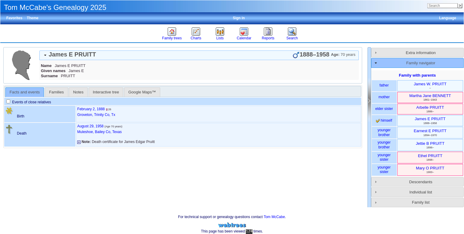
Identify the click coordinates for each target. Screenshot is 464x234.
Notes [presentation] (78, 92)
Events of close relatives (28, 102)
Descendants (420, 182)
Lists (220, 38)
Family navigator (420, 63)
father (384, 85)
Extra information (421, 52)
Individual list (420, 192)
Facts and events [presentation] (25, 92)
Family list (421, 202)
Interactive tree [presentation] (106, 92)
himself (384, 120)
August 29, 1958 (90, 126)
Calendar (244, 38)
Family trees (172, 38)
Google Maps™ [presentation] (142, 92)
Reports (268, 38)
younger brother (383, 132)
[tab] (199, 55)
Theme (32, 18)
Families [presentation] (56, 92)
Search (292, 38)
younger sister (383, 157)
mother (383, 97)
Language (447, 18)
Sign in (239, 18)
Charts (196, 38)
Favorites (14, 18)
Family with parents (417, 75)
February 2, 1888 (91, 109)
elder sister (384, 109)
